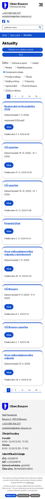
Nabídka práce (24, 67)
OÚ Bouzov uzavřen (16, 327)
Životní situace (29, 85)
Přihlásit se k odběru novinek (25, 49)
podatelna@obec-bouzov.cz (16, 428)
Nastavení (35, 495)
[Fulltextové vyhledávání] (22, 27)
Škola (29, 76)
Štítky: (5, 62)
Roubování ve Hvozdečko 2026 (19, 108)
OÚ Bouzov (11, 288)
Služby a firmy (12, 81)
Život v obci (15, 35)
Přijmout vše (10, 495)
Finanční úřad (12, 223)
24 (29, 96)
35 (36, 96)
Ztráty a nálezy (13, 90)
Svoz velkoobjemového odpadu (18, 356)
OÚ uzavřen (11, 147)
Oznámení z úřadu (14, 72)
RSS (30, 54)
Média (8, 67)
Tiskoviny (29, 81)
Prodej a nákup (13, 76)
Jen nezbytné (23, 495)
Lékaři (35, 62)
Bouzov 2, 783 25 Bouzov (14, 419)
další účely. (30, 482)
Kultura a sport (19, 62)
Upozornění (11, 85)
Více (8, 127)
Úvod (4, 35)
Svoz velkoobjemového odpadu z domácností (18, 253)
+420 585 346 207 (11, 423)
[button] (41, 4)
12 (22, 96)
